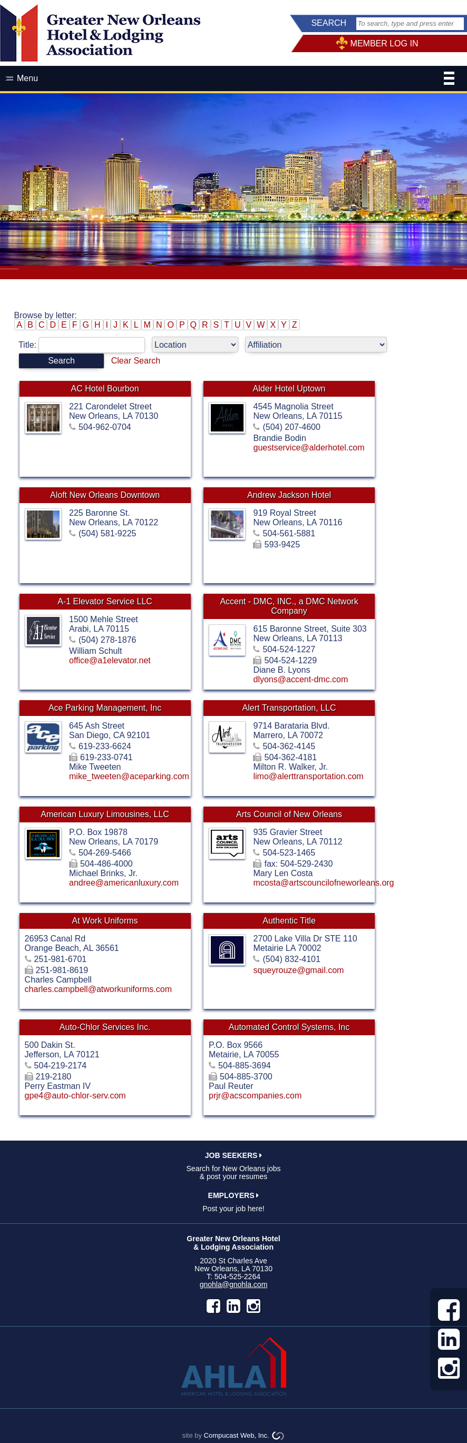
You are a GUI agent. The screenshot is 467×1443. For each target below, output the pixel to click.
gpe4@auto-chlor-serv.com (75, 1095)
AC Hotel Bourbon (105, 388)
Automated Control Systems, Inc (289, 1027)
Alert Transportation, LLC (289, 707)
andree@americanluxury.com (124, 882)
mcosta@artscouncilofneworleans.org (323, 882)
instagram (253, 1306)
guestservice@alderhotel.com (308, 447)
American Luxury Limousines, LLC (105, 814)
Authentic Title (289, 920)
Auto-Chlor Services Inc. (105, 1027)
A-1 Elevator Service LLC (104, 601)
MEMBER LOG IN (385, 43)
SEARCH (328, 22)
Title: (85, 344)
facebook (213, 1306)
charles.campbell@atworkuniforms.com (98, 989)
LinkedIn (233, 1306)
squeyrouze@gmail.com (298, 970)
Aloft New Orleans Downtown (105, 494)
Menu (235, 79)
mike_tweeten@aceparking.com (129, 776)
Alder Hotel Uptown (289, 388)
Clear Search (135, 360)
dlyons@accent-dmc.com (300, 679)
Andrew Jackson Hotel (289, 494)
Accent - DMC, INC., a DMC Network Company (289, 606)
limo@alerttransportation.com (308, 776)
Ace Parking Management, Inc (104, 707)
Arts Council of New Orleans (289, 814)
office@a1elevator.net (110, 660)
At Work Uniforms (105, 920)
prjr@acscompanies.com (255, 1095)
